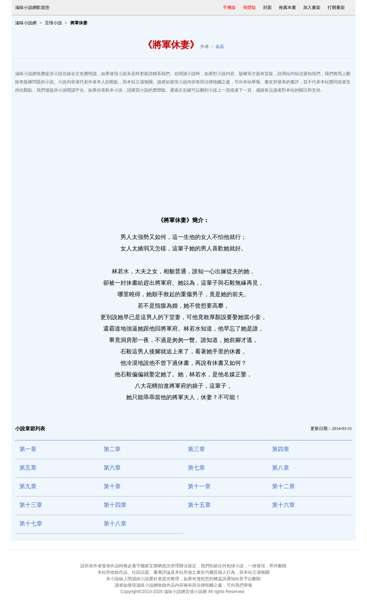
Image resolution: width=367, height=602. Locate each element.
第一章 (28, 449)
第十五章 (199, 505)
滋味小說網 (26, 22)
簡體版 (249, 7)
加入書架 (311, 7)
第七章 (196, 468)
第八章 (280, 468)
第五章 (28, 468)
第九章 (28, 486)
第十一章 (199, 486)
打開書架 (336, 7)
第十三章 (30, 505)
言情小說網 (196, 591)
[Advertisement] (183, 152)
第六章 (112, 468)
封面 (267, 7)
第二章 (112, 449)
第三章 (196, 449)
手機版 (229, 7)
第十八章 (115, 523)
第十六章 (283, 505)
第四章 (280, 449)
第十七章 (30, 523)
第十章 (112, 486)
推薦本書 (287, 7)
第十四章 (115, 505)
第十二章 (283, 486)
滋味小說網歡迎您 (32, 7)
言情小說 (53, 22)
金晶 (219, 46)
